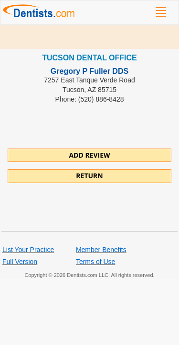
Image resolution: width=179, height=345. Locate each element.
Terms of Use (95, 261)
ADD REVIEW (89, 155)
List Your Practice (28, 249)
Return (89, 175)
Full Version (19, 261)
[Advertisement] (89, 37)
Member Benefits (101, 249)
